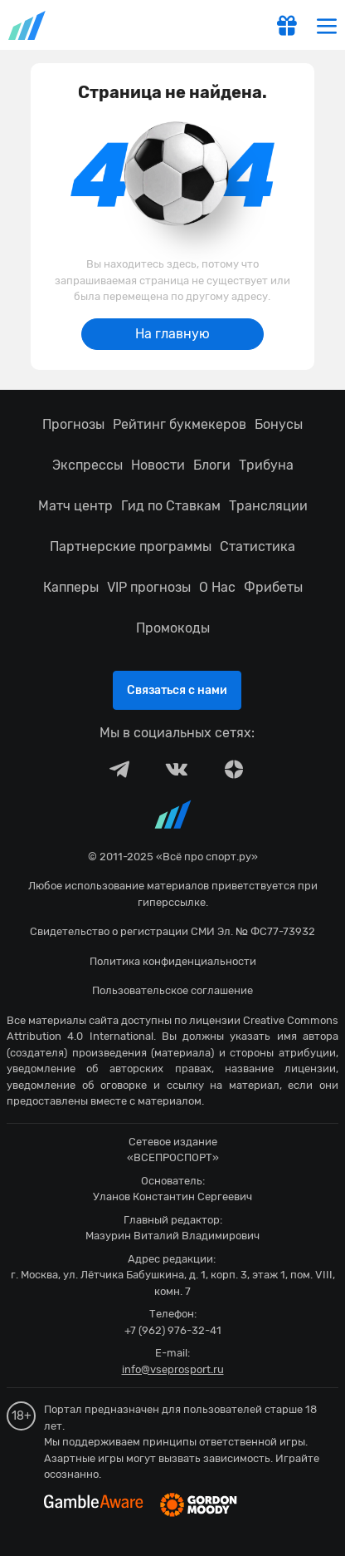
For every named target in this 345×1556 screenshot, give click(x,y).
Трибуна (266, 465)
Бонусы (279, 424)
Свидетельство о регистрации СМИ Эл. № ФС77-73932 (172, 931)
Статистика (257, 546)
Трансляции (268, 506)
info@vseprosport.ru (173, 1369)
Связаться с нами (177, 690)
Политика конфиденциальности (173, 961)
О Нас (217, 587)
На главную (172, 334)
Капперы (71, 587)
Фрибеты (273, 587)
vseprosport (28, 25)
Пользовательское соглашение (172, 990)
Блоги (212, 465)
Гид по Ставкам (171, 506)
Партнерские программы (130, 546)
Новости (158, 465)
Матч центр (75, 506)
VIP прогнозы (149, 587)
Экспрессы (87, 465)
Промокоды (173, 628)
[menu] (327, 25)
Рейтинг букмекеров (179, 424)
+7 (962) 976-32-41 (172, 1330)
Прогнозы (73, 424)
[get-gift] (287, 27)
